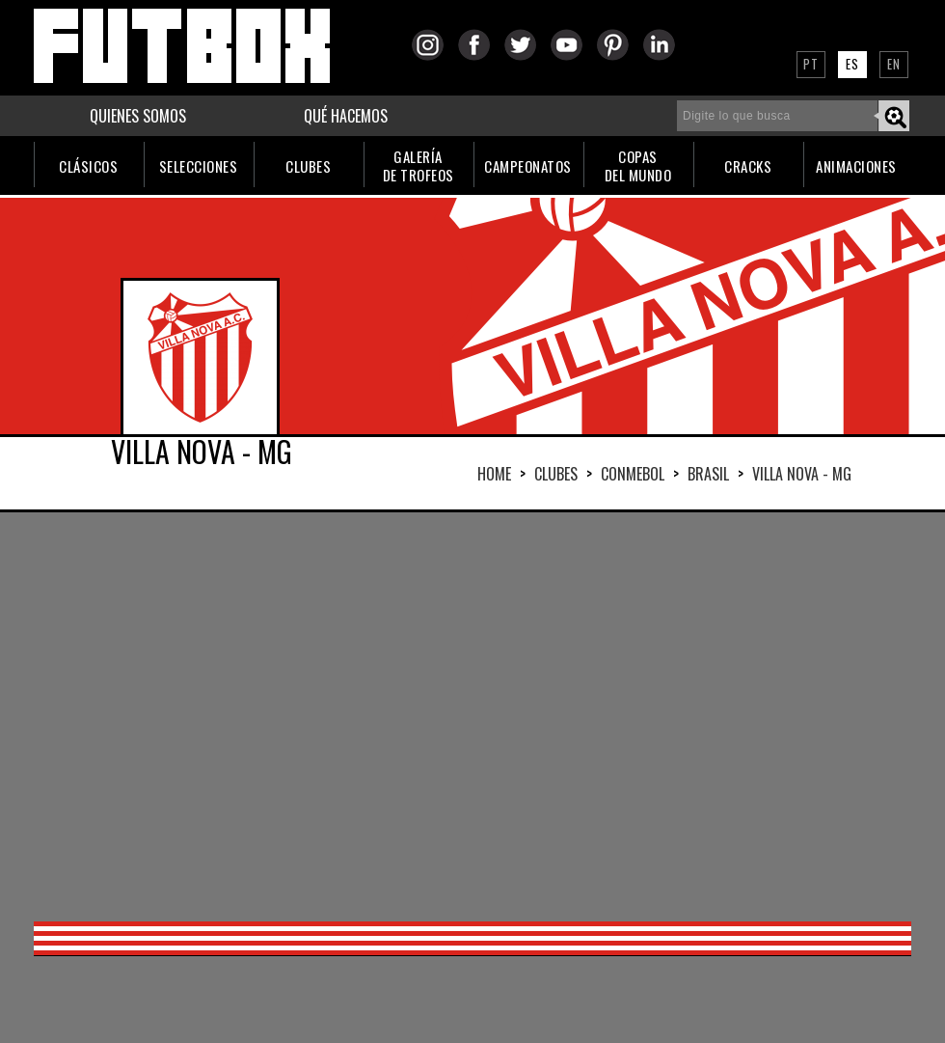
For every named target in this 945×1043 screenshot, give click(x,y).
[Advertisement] (431, 715)
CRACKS (747, 166)
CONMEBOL (632, 473)
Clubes (556, 473)
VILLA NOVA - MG (801, 473)
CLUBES (308, 166)
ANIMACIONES (856, 166)
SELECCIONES (198, 166)
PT (811, 63)
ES (852, 63)
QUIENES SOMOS (138, 115)
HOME (494, 473)
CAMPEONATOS (528, 166)
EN (894, 63)
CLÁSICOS (88, 166)
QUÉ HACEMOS (346, 115)
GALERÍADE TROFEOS (418, 165)
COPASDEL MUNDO (638, 165)
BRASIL (708, 473)
